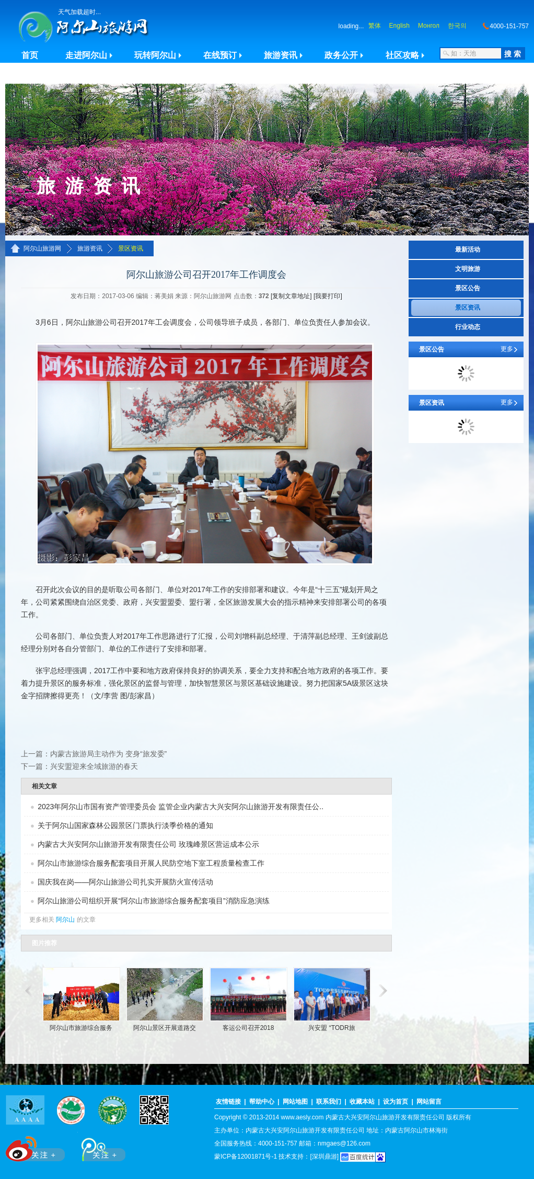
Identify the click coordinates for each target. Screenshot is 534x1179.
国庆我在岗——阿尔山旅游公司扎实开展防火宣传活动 (125, 882)
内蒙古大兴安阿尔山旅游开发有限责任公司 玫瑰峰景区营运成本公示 (148, 844)
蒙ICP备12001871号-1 (245, 1156)
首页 (29, 55)
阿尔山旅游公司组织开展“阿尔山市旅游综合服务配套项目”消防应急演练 (153, 901)
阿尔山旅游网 (42, 248)
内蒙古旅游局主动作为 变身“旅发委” (108, 754)
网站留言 (429, 1101)
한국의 (457, 25)
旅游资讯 (280, 55)
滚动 (27, 991)
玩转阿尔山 (155, 55)
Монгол (428, 25)
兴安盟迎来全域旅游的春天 (94, 766)
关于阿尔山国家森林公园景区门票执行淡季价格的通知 (125, 825)
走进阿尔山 (86, 55)
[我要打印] (328, 296)
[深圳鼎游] (324, 1156)
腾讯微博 (97, 1147)
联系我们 (328, 1101)
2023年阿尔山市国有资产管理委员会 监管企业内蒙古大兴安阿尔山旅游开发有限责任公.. (180, 806)
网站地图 (295, 1101)
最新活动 (467, 249)
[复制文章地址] (291, 296)
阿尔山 (65, 919)
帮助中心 (261, 1101)
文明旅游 (467, 269)
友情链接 (228, 1101)
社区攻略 (402, 55)
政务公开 (341, 55)
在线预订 (220, 55)
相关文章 (44, 786)
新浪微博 (36, 1147)
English (399, 25)
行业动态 (467, 327)
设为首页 (395, 1101)
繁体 (374, 25)
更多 (507, 349)
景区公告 (467, 288)
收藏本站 (362, 1101)
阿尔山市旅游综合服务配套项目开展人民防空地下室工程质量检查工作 (151, 863)
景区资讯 (130, 248)
